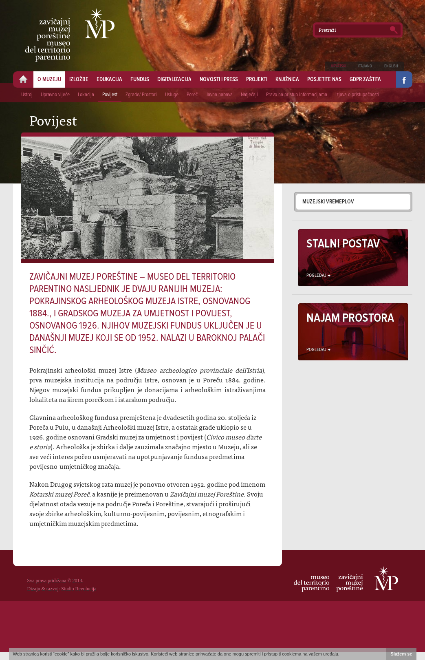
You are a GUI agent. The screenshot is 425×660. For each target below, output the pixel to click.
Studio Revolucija (78, 589)
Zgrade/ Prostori (141, 94)
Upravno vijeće (55, 94)
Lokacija (86, 94)
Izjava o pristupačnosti (357, 94)
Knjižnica (287, 79)
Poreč (192, 94)
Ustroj (27, 94)
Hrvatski (338, 66)
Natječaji (249, 94)
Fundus (139, 79)
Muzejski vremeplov (328, 201)
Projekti (256, 79)
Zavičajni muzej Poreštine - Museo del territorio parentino (70, 35)
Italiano (365, 66)
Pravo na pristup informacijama (296, 94)
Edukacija (109, 79)
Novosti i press (219, 79)
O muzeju (49, 79)
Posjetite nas (324, 79)
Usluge (171, 94)
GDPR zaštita (365, 79)
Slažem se (401, 653)
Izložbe (78, 79)
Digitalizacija (174, 79)
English (391, 66)
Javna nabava (219, 94)
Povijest (109, 94)
